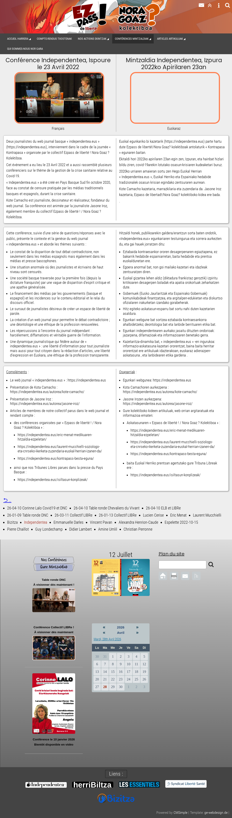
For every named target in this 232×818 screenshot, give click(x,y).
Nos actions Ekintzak (92, 38)
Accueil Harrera (17, 38)
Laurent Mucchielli (207, 515)
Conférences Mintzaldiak (132, 38)
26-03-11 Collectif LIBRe (73, 515)
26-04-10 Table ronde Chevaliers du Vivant (106, 508)
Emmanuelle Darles (68, 522)
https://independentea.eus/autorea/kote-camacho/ (47, 391)
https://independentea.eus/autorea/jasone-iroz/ (45, 403)
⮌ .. (7, 500)
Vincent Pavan (101, 522)
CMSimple (180, 812)
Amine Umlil (107, 529)
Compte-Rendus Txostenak (54, 38)
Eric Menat (178, 515)
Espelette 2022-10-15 (181, 522)
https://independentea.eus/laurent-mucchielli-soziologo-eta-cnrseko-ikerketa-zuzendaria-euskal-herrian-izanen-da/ (60, 448)
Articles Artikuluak (170, 38)
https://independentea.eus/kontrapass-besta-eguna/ (56, 458)
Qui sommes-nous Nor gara (25, 48)
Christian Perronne (138, 529)
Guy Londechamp (49, 529)
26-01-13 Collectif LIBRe (118, 515)
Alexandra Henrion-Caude (138, 522)
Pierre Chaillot (18, 529)
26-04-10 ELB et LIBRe (163, 508)
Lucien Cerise (153, 515)
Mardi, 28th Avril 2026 (107, 639)
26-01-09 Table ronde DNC (27, 515)
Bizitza (12, 522)
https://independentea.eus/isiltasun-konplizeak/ (53, 479)
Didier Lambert (80, 529)
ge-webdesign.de (216, 812)
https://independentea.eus (87, 380)
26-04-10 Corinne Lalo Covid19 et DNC (37, 508)
